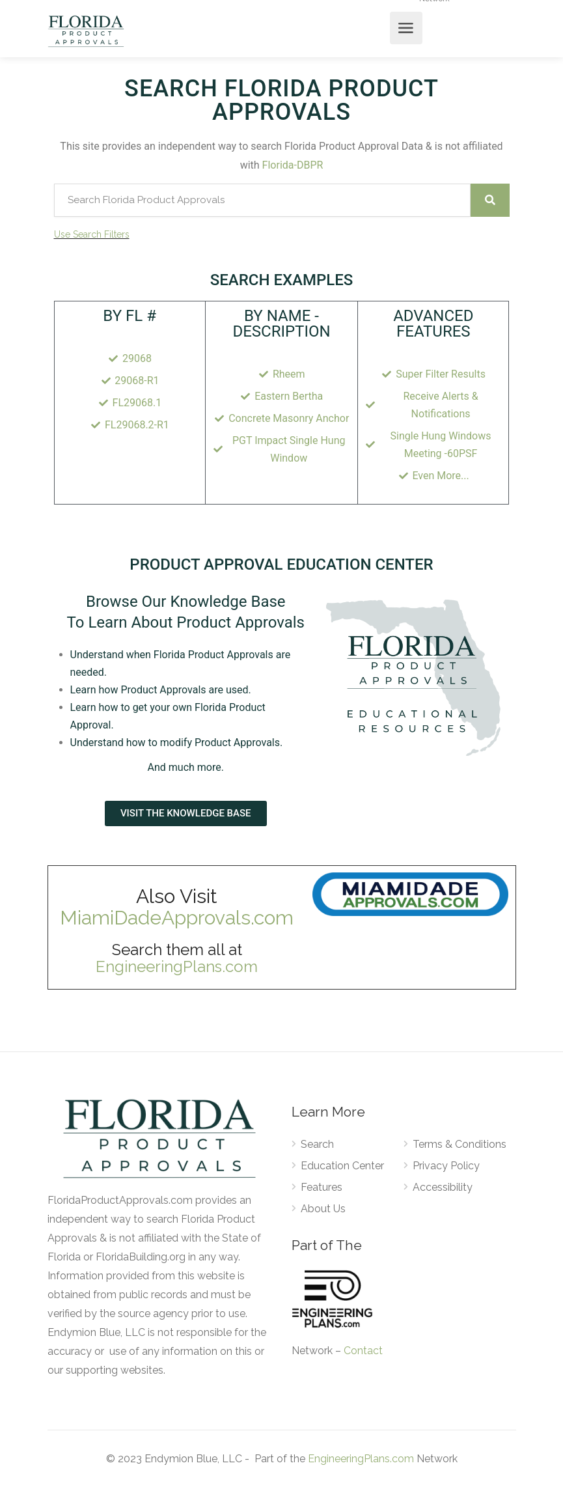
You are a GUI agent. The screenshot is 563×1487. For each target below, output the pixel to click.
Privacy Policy (446, 1166)
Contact (363, 1350)
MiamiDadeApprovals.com (177, 917)
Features (321, 1187)
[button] (186, 813)
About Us (323, 1208)
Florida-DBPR (292, 165)
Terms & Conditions (459, 1144)
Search (317, 1144)
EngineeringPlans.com (177, 966)
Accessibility (443, 1187)
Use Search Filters (92, 234)
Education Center (342, 1166)
